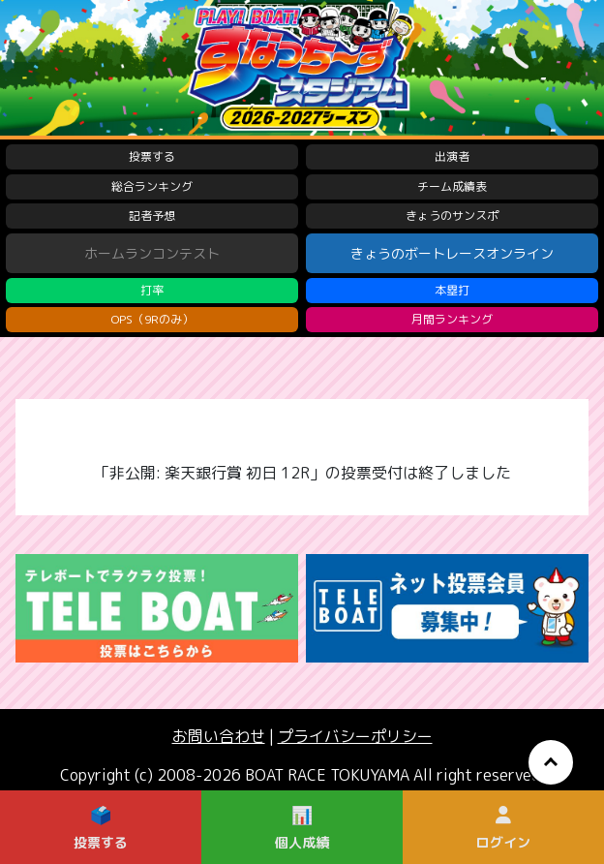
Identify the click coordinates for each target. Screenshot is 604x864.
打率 (152, 290)
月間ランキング (452, 319)
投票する (152, 156)
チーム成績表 (452, 186)
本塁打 (452, 290)
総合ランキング (152, 186)
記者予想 (152, 215)
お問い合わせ (218, 736)
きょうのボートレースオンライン (452, 253)
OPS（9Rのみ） (152, 319)
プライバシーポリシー (355, 736)
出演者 (452, 156)
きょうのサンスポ (452, 215)
